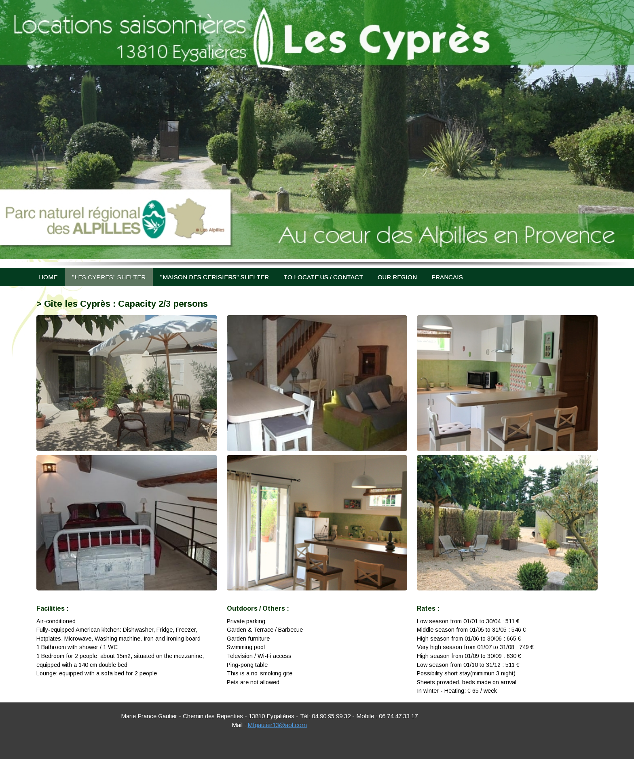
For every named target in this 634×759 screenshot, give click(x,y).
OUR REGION (397, 277)
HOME (48, 277)
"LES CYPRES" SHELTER (109, 277)
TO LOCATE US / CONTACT (323, 277)
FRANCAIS (447, 277)
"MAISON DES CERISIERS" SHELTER (214, 277)
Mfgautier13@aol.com (277, 724)
